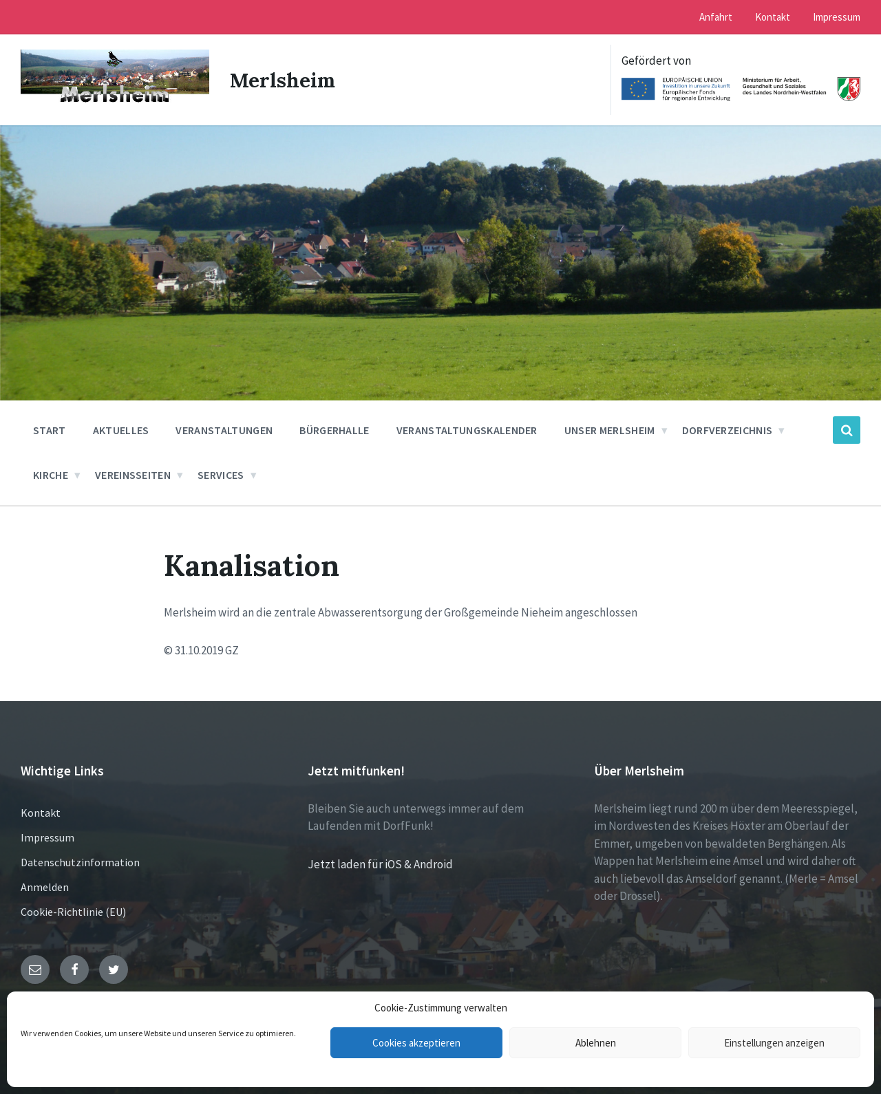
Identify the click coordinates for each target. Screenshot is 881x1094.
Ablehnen (595, 1042)
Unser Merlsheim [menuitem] (609, 430)
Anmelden (45, 887)
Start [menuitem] (49, 430)
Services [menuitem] (221, 475)
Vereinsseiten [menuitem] (133, 475)
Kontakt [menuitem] (772, 16)
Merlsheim (283, 80)
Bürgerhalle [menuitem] (334, 430)
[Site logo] (115, 102)
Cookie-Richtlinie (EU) (73, 912)
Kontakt (41, 812)
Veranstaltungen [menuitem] (224, 430)
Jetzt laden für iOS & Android (380, 864)
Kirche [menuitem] (50, 475)
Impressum (47, 837)
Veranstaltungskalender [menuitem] (467, 430)
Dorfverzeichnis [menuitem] (727, 430)
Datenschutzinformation (80, 862)
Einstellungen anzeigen (774, 1042)
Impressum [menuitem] (836, 16)
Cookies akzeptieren (416, 1042)
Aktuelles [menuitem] (121, 430)
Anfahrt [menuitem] (715, 16)
